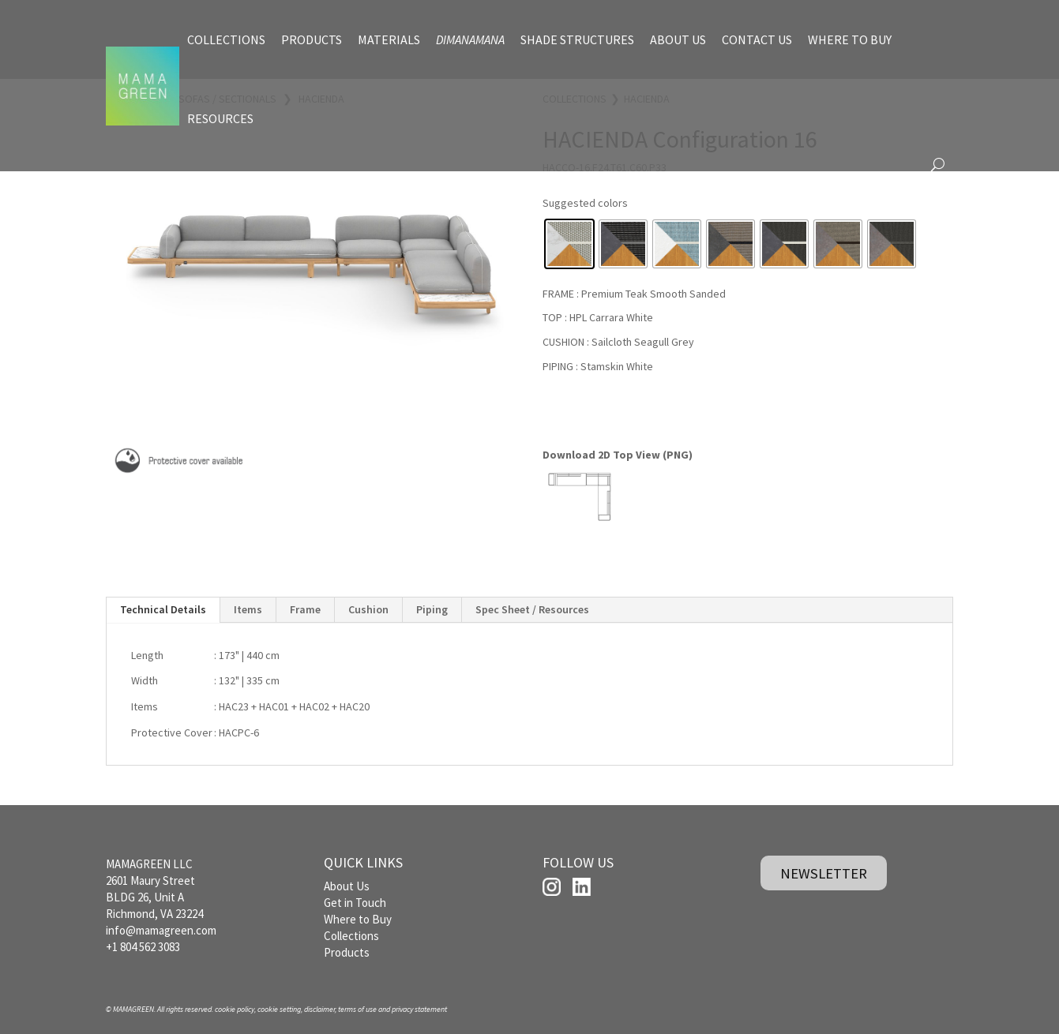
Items (248, 608)
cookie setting (279, 1009)
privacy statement (419, 1009)
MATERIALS (389, 39)
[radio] (569, 244)
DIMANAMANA (470, 39)
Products (347, 952)
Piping (432, 608)
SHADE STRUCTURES (577, 39)
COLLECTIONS (226, 39)
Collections (351, 935)
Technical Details (163, 608)
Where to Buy (358, 919)
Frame (305, 608)
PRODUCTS (311, 39)
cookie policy (234, 1009)
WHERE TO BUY (850, 39)
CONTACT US (757, 39)
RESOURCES (220, 118)
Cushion (368, 608)
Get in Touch (355, 902)
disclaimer (319, 1009)
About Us (347, 886)
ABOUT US (678, 39)
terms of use (357, 1009)
